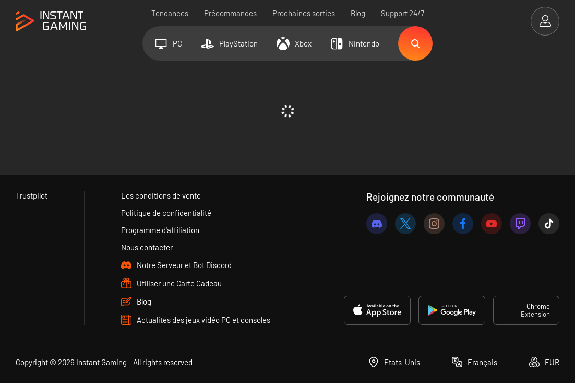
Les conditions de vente (161, 195)
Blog (358, 13)
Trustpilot (31, 195)
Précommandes (230, 13)
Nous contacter (147, 247)
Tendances (169, 13)
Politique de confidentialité (166, 212)
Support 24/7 (402, 13)
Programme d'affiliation (160, 230)
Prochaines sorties (303, 13)
